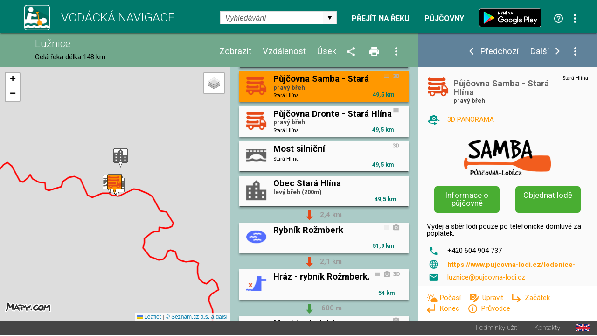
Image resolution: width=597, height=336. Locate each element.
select (329, 18)
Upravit (493, 298)
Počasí (451, 298)
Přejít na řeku (381, 18)
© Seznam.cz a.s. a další (197, 318)
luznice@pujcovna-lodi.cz (486, 277)
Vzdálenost (284, 51)
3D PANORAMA (470, 119)
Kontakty (547, 328)
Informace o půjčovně (466, 199)
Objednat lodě (547, 195)
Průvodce (495, 308)
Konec (450, 308)
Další (539, 51)
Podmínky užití (497, 328)
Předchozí (499, 51)
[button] (120, 158)
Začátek (537, 298)
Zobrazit (235, 51)
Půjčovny (444, 18)
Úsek (326, 51)
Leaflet (149, 318)
